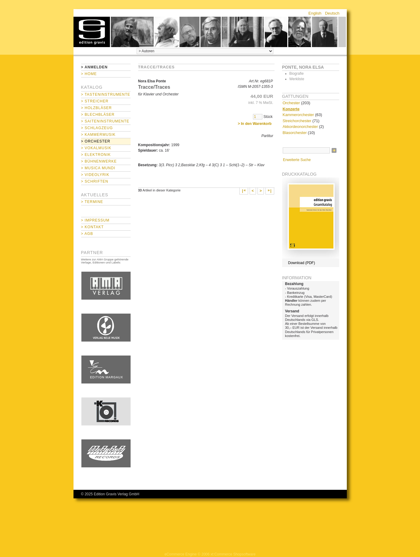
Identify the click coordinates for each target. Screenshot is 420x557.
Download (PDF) (301, 263)
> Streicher (95, 101)
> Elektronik (96, 155)
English (315, 13)
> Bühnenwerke (99, 161)
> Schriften (94, 181)
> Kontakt (92, 227)
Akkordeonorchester (300, 126)
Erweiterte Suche (297, 160)
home (91, 32)
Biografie (296, 73)
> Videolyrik (95, 175)
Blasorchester (295, 132)
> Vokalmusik (96, 148)
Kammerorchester (298, 114)
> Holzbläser (96, 108)
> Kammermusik (98, 134)
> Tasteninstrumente (105, 94)
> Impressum (95, 220)
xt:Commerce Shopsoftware (232, 554)
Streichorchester (297, 121)
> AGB (87, 234)
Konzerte (291, 109)
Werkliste (296, 79)
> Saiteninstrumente (105, 121)
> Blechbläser (98, 114)
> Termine (92, 202)
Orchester (291, 103)
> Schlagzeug (97, 128)
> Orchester (96, 141)
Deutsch (332, 13)
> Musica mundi (98, 168)
